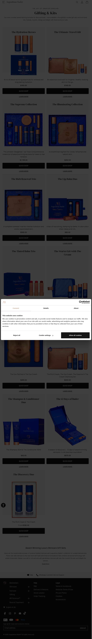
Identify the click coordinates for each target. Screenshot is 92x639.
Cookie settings (46, 335)
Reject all (16, 335)
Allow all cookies (75, 335)
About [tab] (76, 308)
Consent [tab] (16, 308)
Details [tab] (46, 308)
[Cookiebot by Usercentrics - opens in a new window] (80, 302)
